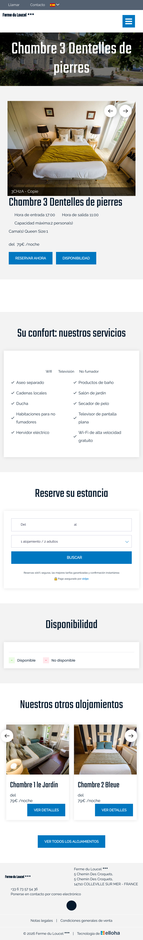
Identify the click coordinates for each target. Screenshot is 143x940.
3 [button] (75, 837)
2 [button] (67, 837)
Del (23, 525)
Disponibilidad (76, 258)
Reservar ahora (30, 258)
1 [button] (60, 837)
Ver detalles (46, 810)
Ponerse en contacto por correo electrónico (43, 894)
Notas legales (42, 921)
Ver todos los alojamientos (71, 842)
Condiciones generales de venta (86, 921)
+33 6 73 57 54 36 (21, 889)
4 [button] (82, 837)
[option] (72, 148)
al (75, 525)
